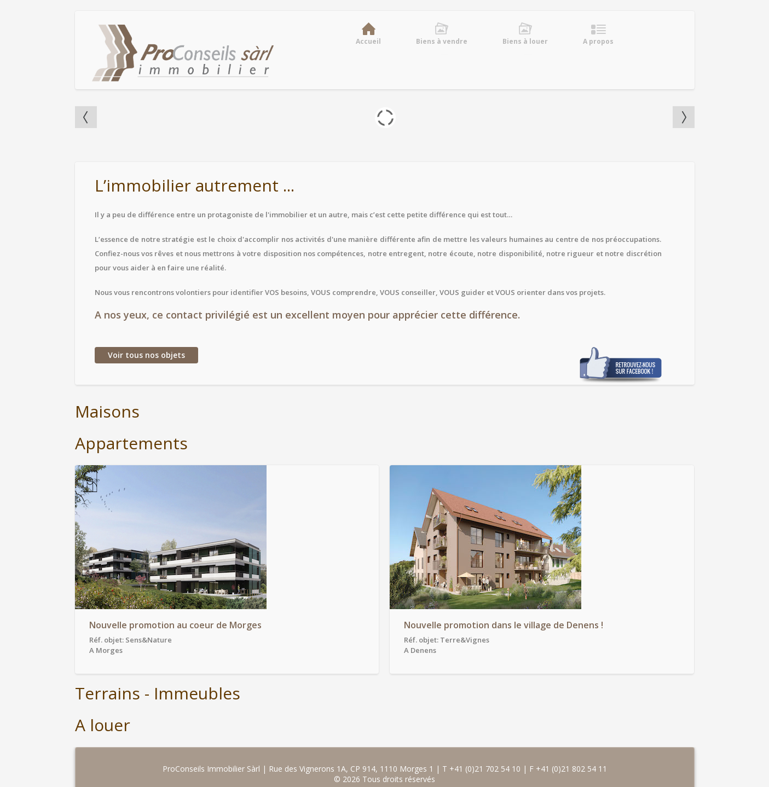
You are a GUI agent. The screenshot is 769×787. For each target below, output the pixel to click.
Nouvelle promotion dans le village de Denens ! (503, 625)
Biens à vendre (441, 41)
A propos (598, 41)
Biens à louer (525, 41)
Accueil (368, 41)
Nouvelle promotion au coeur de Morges (175, 625)
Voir (146, 355)
